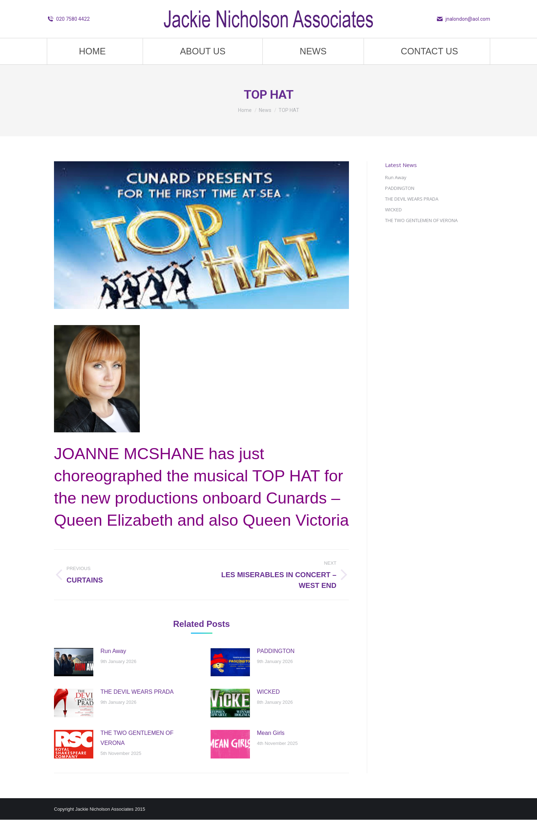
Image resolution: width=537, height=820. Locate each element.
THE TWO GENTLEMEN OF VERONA (136, 738)
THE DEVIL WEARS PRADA (137, 692)
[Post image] (73, 662)
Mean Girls (271, 733)
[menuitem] (92, 51)
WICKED (268, 692)
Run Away (113, 651)
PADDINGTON (276, 651)
